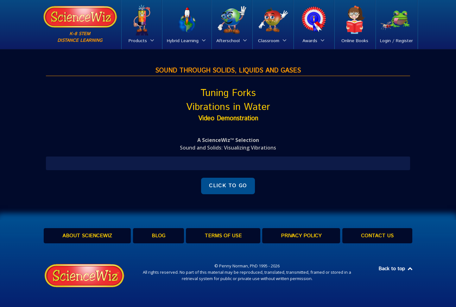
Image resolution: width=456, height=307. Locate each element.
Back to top (395, 268)
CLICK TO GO (228, 185)
